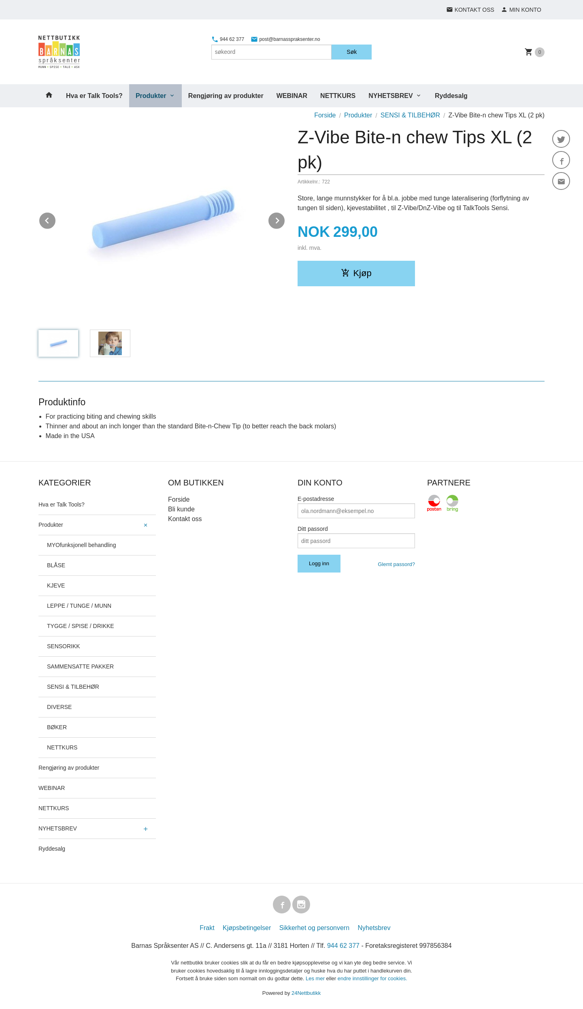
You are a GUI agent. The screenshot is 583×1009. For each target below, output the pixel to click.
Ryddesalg (451, 95)
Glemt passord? (396, 564)
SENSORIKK (63, 646)
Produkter (151, 95)
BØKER (57, 727)
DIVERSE (59, 707)
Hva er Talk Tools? (94, 95)
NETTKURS (337, 95)
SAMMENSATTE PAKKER (80, 666)
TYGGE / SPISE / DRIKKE (80, 626)
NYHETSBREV (390, 95)
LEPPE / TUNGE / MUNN (79, 605)
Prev (55, 219)
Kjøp (356, 273)
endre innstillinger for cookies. (372, 978)
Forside (325, 115)
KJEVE (56, 585)
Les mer (316, 978)
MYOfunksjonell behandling (81, 545)
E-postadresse (316, 499)
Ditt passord (313, 529)
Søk (352, 52)
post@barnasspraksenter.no (285, 39)
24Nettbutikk (306, 993)
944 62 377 (227, 39)
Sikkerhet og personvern (314, 927)
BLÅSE (56, 565)
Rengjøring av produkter (226, 95)
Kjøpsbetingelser (247, 927)
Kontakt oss (185, 518)
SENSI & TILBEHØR (73, 686)
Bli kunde (181, 509)
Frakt (207, 927)
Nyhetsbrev (374, 927)
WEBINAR (292, 95)
